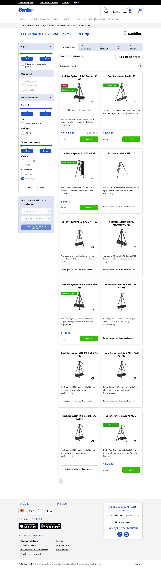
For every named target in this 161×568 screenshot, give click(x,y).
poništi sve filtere (36, 187)
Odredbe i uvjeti (28, 545)
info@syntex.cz (124, 522)
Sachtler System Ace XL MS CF (122, 415)
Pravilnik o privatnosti (30, 553)
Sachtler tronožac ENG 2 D (122, 153)
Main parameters (29, 97)
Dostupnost (26, 73)
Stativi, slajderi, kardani (45, 25)
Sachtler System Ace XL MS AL (79, 153)
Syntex (21, 25)
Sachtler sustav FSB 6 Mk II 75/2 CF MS (122, 354)
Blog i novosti (62, 545)
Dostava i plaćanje (29, 540)
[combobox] (36, 211)
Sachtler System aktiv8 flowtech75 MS (79, 78)
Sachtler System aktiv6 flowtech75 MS (79, 286)
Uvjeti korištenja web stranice (34, 549)
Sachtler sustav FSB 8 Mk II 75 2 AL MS (79, 354)
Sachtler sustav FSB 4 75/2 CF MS (79, 221)
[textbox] (34, 211)
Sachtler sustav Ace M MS (121, 76)
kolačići (70, 563)
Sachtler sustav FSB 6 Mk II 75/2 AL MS (79, 417)
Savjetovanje (62, 549)
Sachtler (30, 25)
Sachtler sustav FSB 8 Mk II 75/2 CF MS (122, 286)
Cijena (24, 46)
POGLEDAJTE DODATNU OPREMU (36, 227)
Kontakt (65, 2)
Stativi (81, 25)
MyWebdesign (94, 563)
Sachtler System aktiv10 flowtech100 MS (121, 223)
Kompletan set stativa (67, 25)
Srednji (78, 56)
